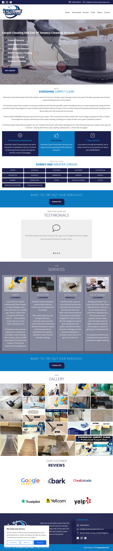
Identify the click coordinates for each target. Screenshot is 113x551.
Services (86, 12)
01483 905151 (76, 2)
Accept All (40, 542)
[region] (26, 536)
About (67, 12)
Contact (107, 12)
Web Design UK (89, 547)
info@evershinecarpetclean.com (97, 2)
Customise (13, 542)
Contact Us (56, 201)
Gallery (99, 12)
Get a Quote (10, 70)
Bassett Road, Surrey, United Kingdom (94, 533)
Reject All (27, 542)
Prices (93, 12)
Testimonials (76, 12)
